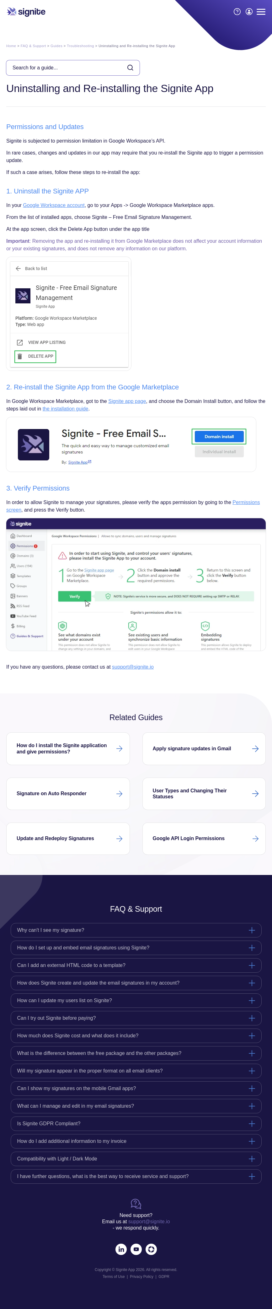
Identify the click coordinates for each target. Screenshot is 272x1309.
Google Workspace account (53, 205)
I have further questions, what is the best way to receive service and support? (103, 1176)
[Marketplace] (151, 1249)
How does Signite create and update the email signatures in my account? (98, 983)
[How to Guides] (237, 11)
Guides (56, 46)
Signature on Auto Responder (52, 793)
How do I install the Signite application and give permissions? (62, 748)
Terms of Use (114, 1276)
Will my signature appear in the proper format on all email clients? (90, 1070)
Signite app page (127, 401)
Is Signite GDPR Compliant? (49, 1123)
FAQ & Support (33, 46)
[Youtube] (136, 1249)
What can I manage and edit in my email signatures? (75, 1106)
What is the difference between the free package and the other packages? (99, 1053)
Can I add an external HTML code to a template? (71, 965)
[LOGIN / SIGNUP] (249, 11)
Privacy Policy (141, 1276)
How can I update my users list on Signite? (64, 1000)
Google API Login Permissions (189, 838)
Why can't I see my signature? (50, 930)
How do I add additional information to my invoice (72, 1141)
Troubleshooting (80, 46)
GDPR (163, 1276)
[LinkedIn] (121, 1249)
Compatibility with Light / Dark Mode (57, 1158)
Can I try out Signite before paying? (56, 1018)
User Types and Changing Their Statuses (190, 794)
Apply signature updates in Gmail (192, 748)
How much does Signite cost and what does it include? (78, 1035)
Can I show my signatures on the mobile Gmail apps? (76, 1088)
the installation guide (65, 408)
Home (11, 46)
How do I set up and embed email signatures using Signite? (83, 947)
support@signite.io (133, 667)
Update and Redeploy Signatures (55, 838)
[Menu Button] (261, 11)
